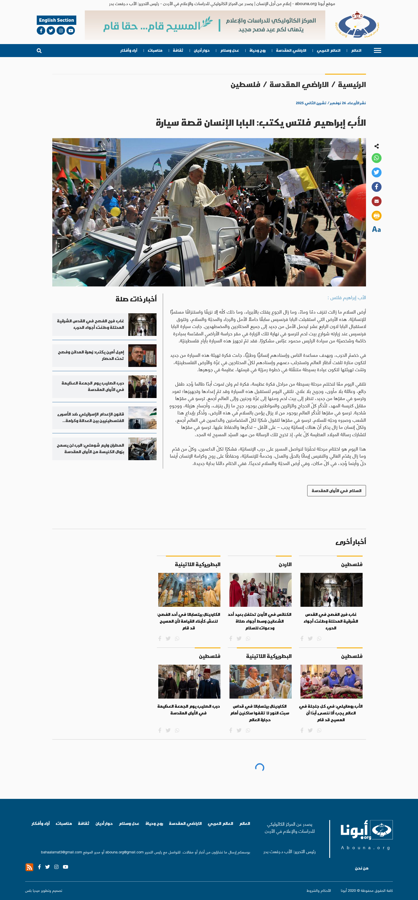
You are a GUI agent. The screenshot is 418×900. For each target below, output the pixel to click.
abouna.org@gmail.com (124, 851)
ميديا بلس (32, 890)
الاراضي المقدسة (291, 50)
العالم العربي (329, 50)
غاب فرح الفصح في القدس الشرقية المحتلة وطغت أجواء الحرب (331, 621)
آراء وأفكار (129, 50)
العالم (356, 50)
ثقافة (178, 50)
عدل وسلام (229, 50)
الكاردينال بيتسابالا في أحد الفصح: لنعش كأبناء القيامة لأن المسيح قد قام (188, 621)
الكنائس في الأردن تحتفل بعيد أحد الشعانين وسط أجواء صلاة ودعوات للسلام (259, 621)
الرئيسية (352, 84)
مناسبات (155, 50)
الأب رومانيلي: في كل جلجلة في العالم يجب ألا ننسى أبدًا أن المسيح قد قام (331, 713)
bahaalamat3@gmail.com (61, 851)
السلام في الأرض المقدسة (336, 490)
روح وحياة (258, 50)
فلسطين (245, 84)
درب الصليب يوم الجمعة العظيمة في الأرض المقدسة (188, 709)
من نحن (362, 868)
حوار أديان (202, 50)
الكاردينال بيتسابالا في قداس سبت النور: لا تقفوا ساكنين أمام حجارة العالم (259, 713)
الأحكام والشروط (319, 890)
